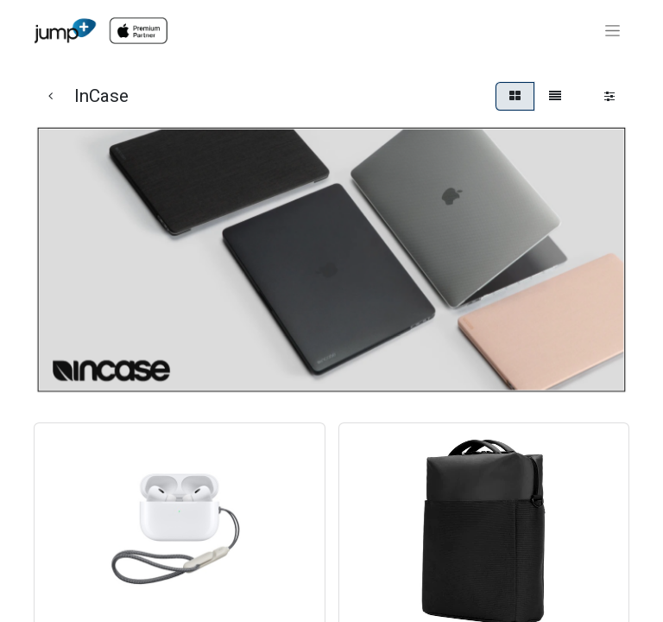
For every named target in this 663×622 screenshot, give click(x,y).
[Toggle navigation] (612, 31)
